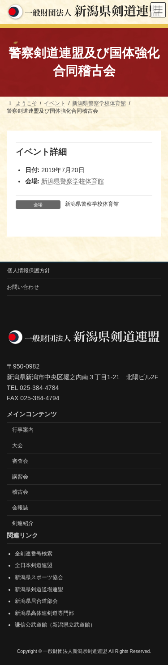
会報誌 (20, 507)
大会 (17, 445)
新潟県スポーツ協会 (39, 577)
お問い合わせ (23, 287)
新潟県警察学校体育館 (72, 181)
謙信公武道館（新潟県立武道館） (55, 625)
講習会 (20, 477)
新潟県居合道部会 (36, 601)
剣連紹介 (23, 523)
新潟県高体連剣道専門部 (44, 613)
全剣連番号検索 (33, 554)
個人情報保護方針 (28, 270)
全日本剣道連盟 (33, 566)
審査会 (20, 461)
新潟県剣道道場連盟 (39, 589)
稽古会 (20, 492)
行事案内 (23, 430)
